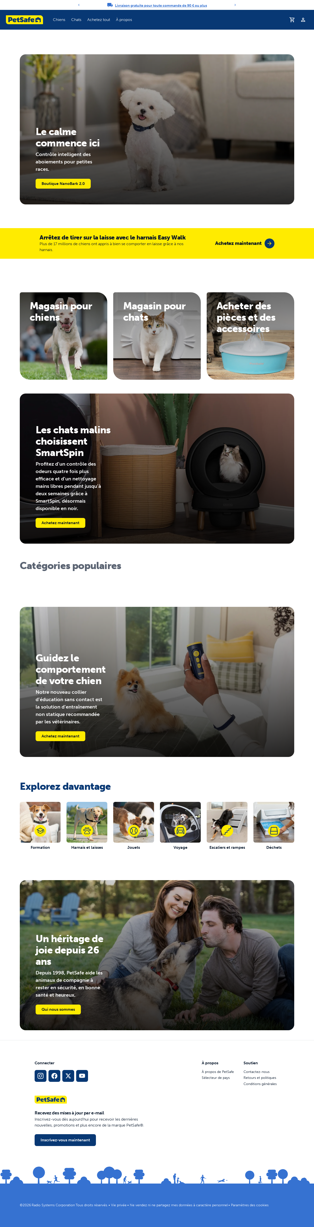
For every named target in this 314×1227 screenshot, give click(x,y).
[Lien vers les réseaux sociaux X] (68, 1076)
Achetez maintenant (60, 522)
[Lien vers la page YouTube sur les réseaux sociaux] (82, 1076)
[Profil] (303, 20)
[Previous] (79, 5)
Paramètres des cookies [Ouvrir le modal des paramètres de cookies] (250, 1205)
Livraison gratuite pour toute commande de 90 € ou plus (161, 5)
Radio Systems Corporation (53, 1205)
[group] (244, 243)
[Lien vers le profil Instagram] (40, 1076)
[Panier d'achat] (292, 20)
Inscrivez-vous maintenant (65, 1140)
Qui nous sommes (58, 1009)
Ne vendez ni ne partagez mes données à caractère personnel (179, 1205)
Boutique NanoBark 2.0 (63, 183)
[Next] (235, 5)
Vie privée (119, 1205)
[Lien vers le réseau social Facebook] (54, 1076)
